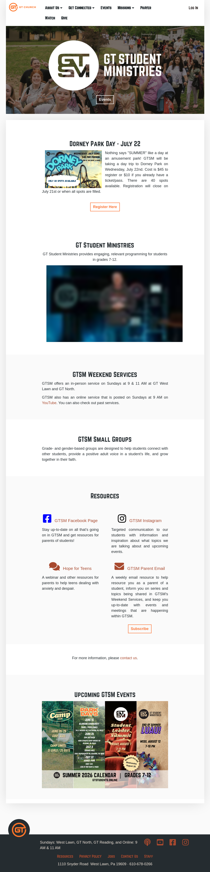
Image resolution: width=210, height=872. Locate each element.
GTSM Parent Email (140, 566)
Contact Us (129, 856)
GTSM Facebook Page (70, 518)
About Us (53, 8)
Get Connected (81, 8)
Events (106, 8)
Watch (50, 18)
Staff (148, 856)
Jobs (111, 856)
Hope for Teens (70, 566)
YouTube (49, 403)
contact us (128, 658)
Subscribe (140, 629)
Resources (65, 856)
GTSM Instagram (140, 518)
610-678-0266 (140, 864)
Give (64, 18)
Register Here (105, 207)
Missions (126, 8)
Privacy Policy (90, 856)
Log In (193, 8)
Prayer (145, 8)
